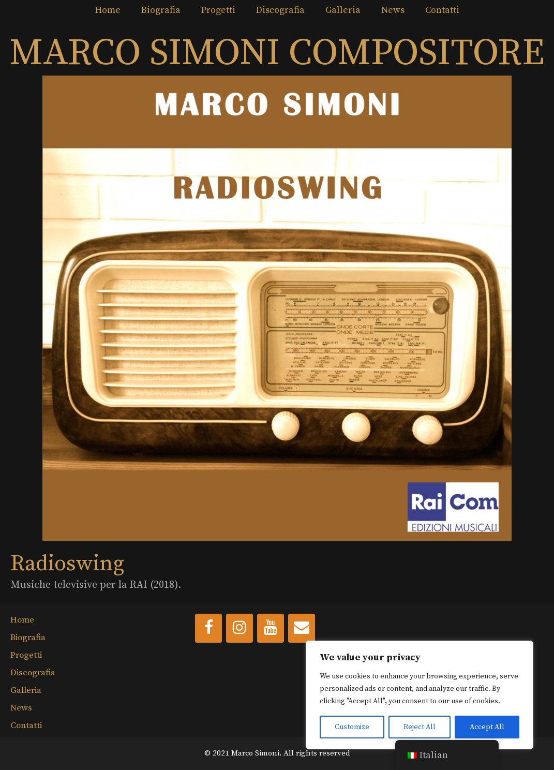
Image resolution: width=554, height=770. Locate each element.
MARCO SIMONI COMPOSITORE (277, 53)
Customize (352, 727)
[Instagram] (239, 628)
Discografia (280, 10)
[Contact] (301, 628)
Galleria (343, 10)
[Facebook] (208, 628)
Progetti (218, 10)
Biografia (161, 10)
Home (108, 10)
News (393, 10)
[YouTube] (270, 628)
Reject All (419, 727)
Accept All (487, 727)
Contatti (442, 10)
